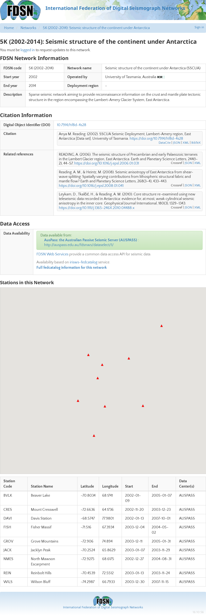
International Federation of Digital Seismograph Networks (103, 607)
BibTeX (196, 142)
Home (9, 28)
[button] (102, 364)
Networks (28, 28)
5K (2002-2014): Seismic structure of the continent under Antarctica (96, 28)
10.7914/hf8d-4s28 (71, 125)
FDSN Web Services (52, 254)
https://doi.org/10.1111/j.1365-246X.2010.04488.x (96, 208)
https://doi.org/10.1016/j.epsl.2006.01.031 (106, 163)
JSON (176, 142)
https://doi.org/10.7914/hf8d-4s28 (156, 138)
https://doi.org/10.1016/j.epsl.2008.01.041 (91, 186)
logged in (27, 50)
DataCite (165, 142)
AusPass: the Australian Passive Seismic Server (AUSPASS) (90, 240)
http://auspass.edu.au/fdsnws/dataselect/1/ (79, 245)
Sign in (199, 27)
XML (186, 142)
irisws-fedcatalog (83, 262)
